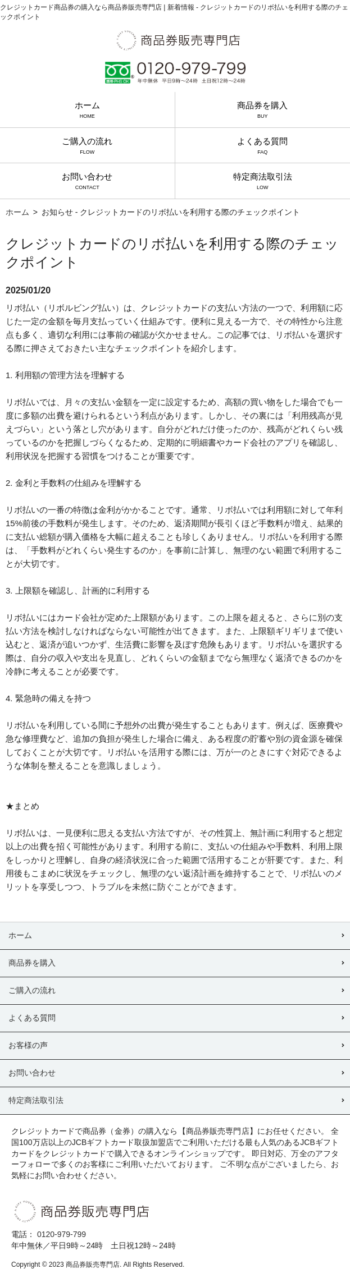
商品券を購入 (262, 109)
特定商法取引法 (262, 181)
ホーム (87, 109)
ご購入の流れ (87, 145)
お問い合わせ (87, 181)
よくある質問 (262, 145)
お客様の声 (28, 1045)
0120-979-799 (61, 1234)
